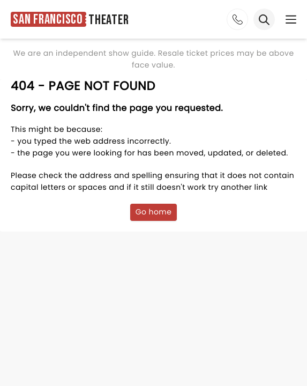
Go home (154, 211)
